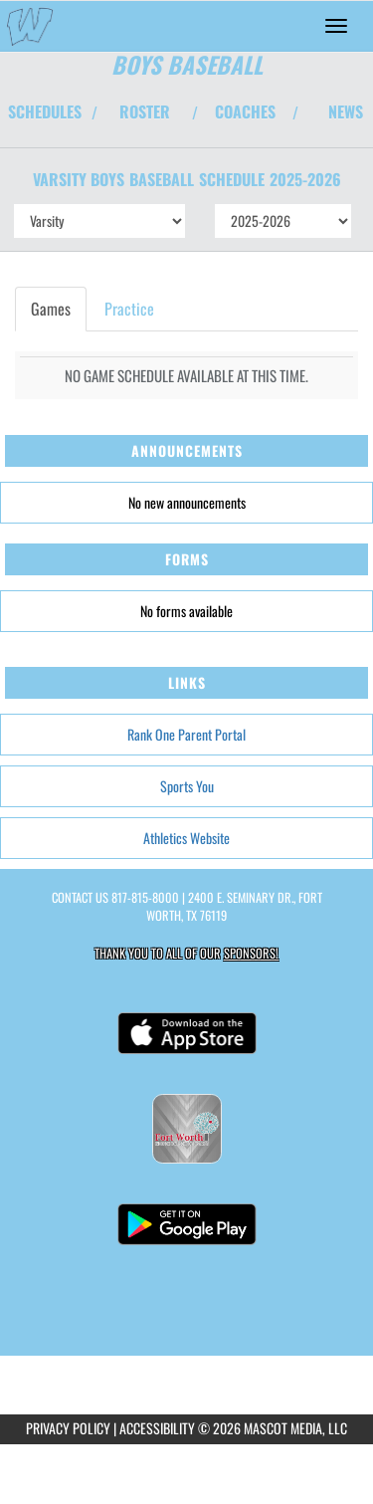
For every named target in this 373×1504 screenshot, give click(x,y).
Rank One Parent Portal (186, 734)
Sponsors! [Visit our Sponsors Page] (251, 953)
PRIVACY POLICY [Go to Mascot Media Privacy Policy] (68, 1427)
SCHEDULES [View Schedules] (45, 111)
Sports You (187, 785)
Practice (129, 309)
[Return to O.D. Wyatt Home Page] (30, 26)
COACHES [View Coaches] (245, 111)
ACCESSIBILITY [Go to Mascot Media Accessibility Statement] (157, 1427)
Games (51, 309)
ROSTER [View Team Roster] (144, 111)
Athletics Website (186, 837)
